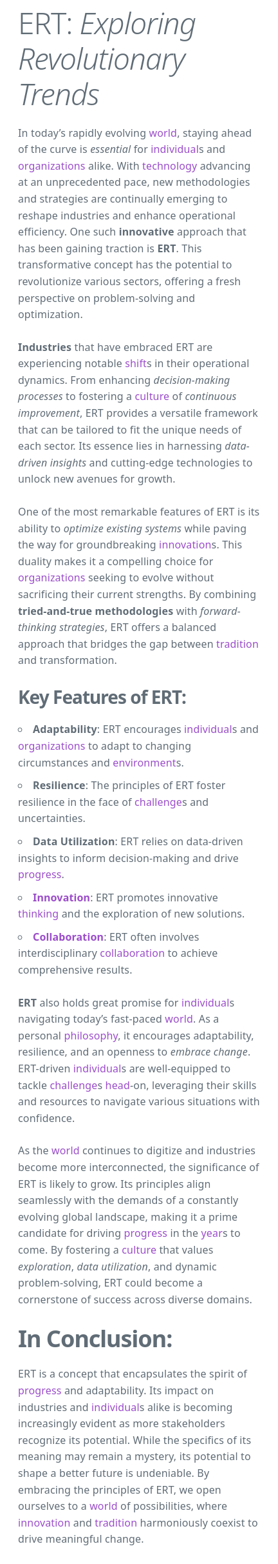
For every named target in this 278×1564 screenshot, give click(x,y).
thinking (38, 914)
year (212, 1233)
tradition (237, 644)
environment (144, 763)
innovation (185, 544)
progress (40, 874)
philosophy (91, 1035)
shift (136, 363)
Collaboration (68, 937)
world (163, 133)
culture (151, 396)
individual (175, 149)
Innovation (61, 897)
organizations (52, 166)
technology (169, 166)
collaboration (132, 953)
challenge (158, 802)
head (118, 1085)
